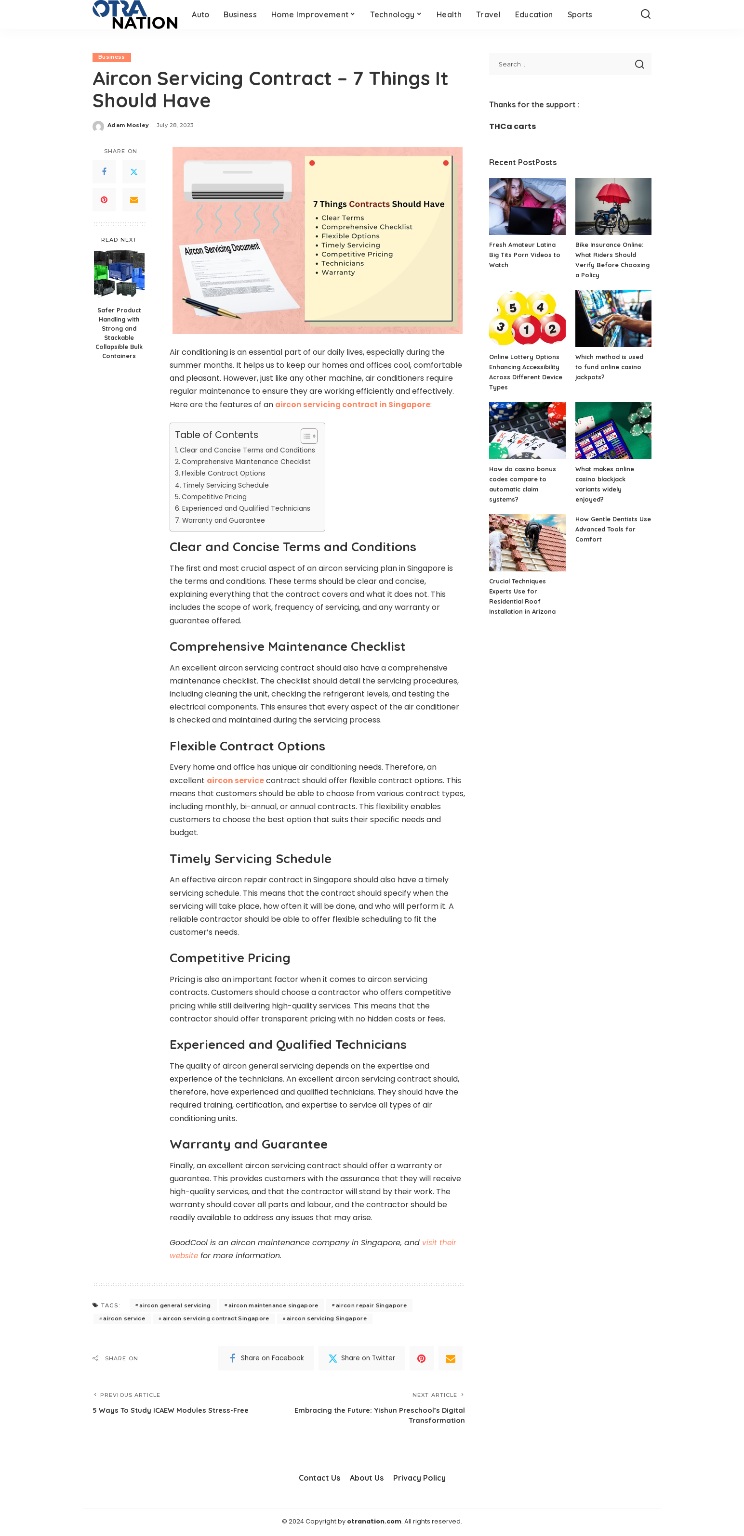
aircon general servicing (175, 1305)
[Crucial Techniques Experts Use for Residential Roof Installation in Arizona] (527, 542)
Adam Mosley (128, 125)
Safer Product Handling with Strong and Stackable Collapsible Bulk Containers (119, 332)
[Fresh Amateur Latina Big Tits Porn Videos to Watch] (527, 206)
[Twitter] (134, 172)
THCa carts (512, 126)
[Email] (134, 200)
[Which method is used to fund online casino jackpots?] (613, 318)
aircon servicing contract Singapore (216, 1318)
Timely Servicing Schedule (227, 485)
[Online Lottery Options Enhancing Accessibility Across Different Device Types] (527, 318)
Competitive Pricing (217, 497)
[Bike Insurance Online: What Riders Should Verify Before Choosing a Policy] (613, 206)
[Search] (645, 14)
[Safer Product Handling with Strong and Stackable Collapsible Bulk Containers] (119, 275)
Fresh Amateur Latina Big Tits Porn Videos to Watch (525, 255)
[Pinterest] (104, 200)
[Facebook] (104, 172)
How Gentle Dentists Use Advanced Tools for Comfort (612, 529)
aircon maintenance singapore (273, 1305)
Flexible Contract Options (226, 473)
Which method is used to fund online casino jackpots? (609, 367)
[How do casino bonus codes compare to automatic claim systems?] (527, 430)
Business (111, 57)
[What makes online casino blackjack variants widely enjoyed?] (613, 430)
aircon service (124, 1318)
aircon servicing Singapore (327, 1318)
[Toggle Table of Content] (313, 436)
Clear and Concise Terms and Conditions (252, 450)
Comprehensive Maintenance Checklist (250, 461)
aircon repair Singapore (371, 1305)
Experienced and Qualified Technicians (249, 509)
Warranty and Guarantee (226, 520)
